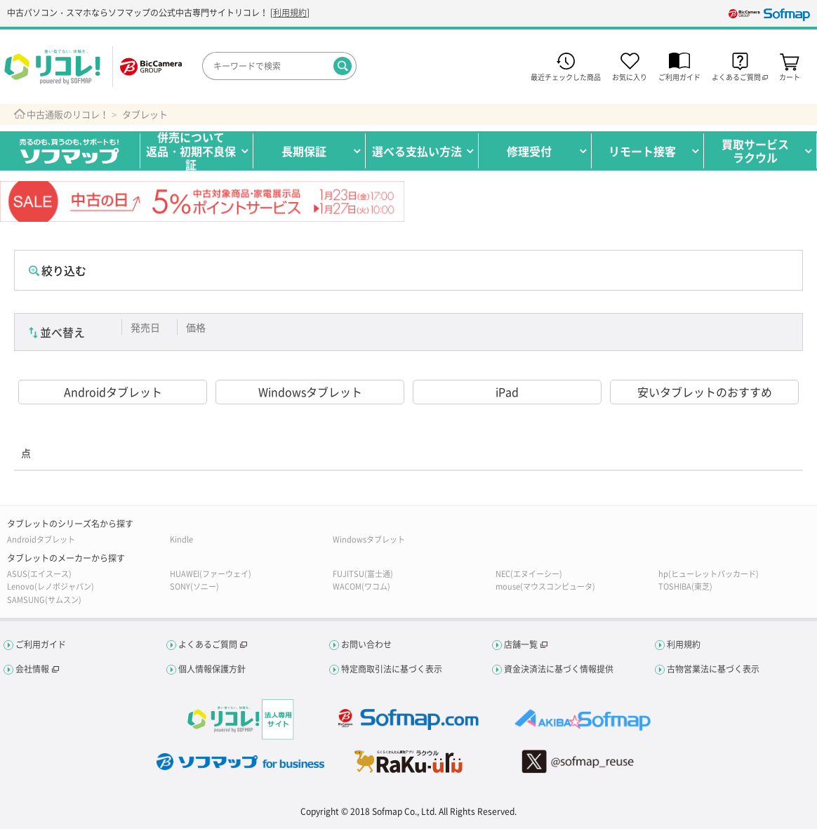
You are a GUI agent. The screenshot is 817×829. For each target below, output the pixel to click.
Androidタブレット (113, 391)
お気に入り (629, 76)
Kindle (181, 539)
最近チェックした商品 (566, 76)
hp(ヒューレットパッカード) (708, 574)
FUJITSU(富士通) (363, 574)
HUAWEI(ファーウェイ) (210, 574)
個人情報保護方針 (212, 669)
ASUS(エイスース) (39, 574)
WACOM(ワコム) (361, 586)
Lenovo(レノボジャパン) (50, 586)
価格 (196, 327)
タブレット (145, 114)
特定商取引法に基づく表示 (391, 669)
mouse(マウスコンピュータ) (545, 586)
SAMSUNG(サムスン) (44, 600)
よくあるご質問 (207, 644)
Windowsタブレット (310, 391)
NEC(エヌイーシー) (529, 574)
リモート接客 (642, 150)
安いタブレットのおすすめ (704, 391)
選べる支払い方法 (417, 150)
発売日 (145, 327)
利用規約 (290, 12)
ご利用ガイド (679, 76)
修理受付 (529, 150)
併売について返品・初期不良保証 (191, 150)
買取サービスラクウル (755, 150)
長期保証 (303, 150)
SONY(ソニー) (194, 586)
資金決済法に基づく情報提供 (558, 669)
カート (789, 76)
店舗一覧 (521, 644)
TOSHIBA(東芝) (685, 586)
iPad (507, 391)
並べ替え (62, 332)
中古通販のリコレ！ (68, 114)
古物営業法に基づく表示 (713, 669)
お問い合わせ (366, 644)
